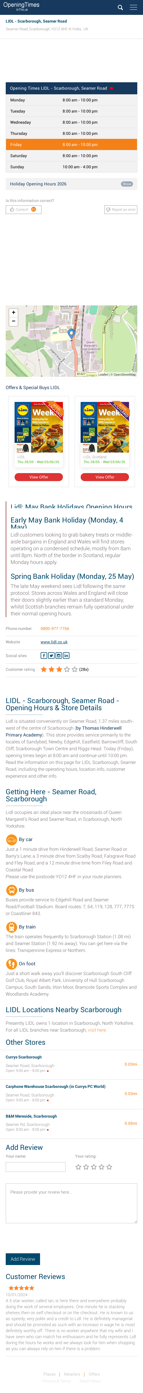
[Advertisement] (71, 62)
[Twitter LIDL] (51, 655)
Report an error (121, 209)
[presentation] (49, 1242)
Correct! (23, 209)
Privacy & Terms (56, 1381)
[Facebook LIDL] (44, 655)
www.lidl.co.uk (54, 642)
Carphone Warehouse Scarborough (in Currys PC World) (56, 1086)
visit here (97, 1030)
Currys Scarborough (24, 1057)
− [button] (13, 321)
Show (127, 184)
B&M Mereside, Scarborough (31, 1116)
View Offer (38, 477)
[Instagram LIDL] (58, 655)
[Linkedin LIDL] (66, 655)
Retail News (90, 1381)
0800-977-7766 (55, 628)
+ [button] (13, 313)
